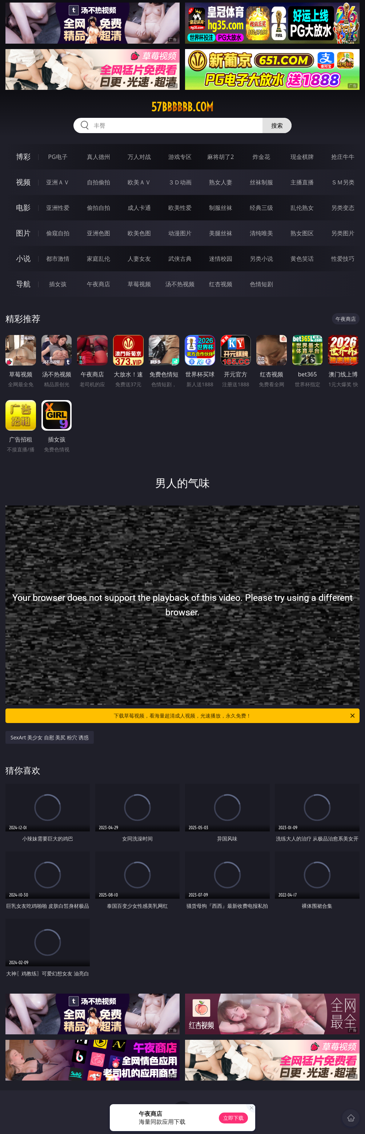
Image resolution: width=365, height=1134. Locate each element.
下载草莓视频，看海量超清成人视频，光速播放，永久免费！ (235, 715)
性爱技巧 (342, 259)
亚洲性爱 (57, 208)
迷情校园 (220, 259)
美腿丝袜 (220, 233)
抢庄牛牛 (342, 157)
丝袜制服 (261, 182)
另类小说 (261, 259)
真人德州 (98, 157)
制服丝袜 (220, 208)
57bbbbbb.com (182, 107)
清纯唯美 (261, 233)
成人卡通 (139, 208)
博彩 (23, 156)
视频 (23, 182)
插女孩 (58, 284)
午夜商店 (98, 284)
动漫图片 (180, 233)
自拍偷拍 (98, 182)
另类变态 (342, 208)
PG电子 (57, 157)
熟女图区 (302, 233)
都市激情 (57, 259)
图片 (23, 233)
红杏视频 (220, 284)
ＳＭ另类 (342, 182)
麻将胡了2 (220, 157)
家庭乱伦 (98, 259)
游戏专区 (180, 157)
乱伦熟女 (302, 208)
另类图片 (342, 233)
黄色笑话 (302, 259)
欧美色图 (139, 233)
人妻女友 (139, 259)
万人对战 (139, 157)
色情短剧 (261, 284)
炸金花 (261, 157)
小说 (23, 258)
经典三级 (261, 208)
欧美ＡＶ (139, 182)
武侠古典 (180, 259)
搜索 (277, 125)
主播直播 (302, 182)
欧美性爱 (180, 208)
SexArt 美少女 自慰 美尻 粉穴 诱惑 (50, 737)
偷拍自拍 (98, 208)
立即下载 (233, 1117)
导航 (23, 284)
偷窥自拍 (57, 233)
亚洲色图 (98, 233)
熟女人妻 (220, 182)
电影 (23, 207)
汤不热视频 (179, 284)
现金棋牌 (302, 157)
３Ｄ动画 (180, 182)
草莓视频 (139, 284)
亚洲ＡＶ (57, 182)
